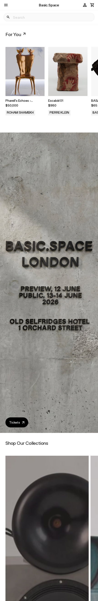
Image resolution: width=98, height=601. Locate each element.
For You (16, 34)
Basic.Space (49, 5)
